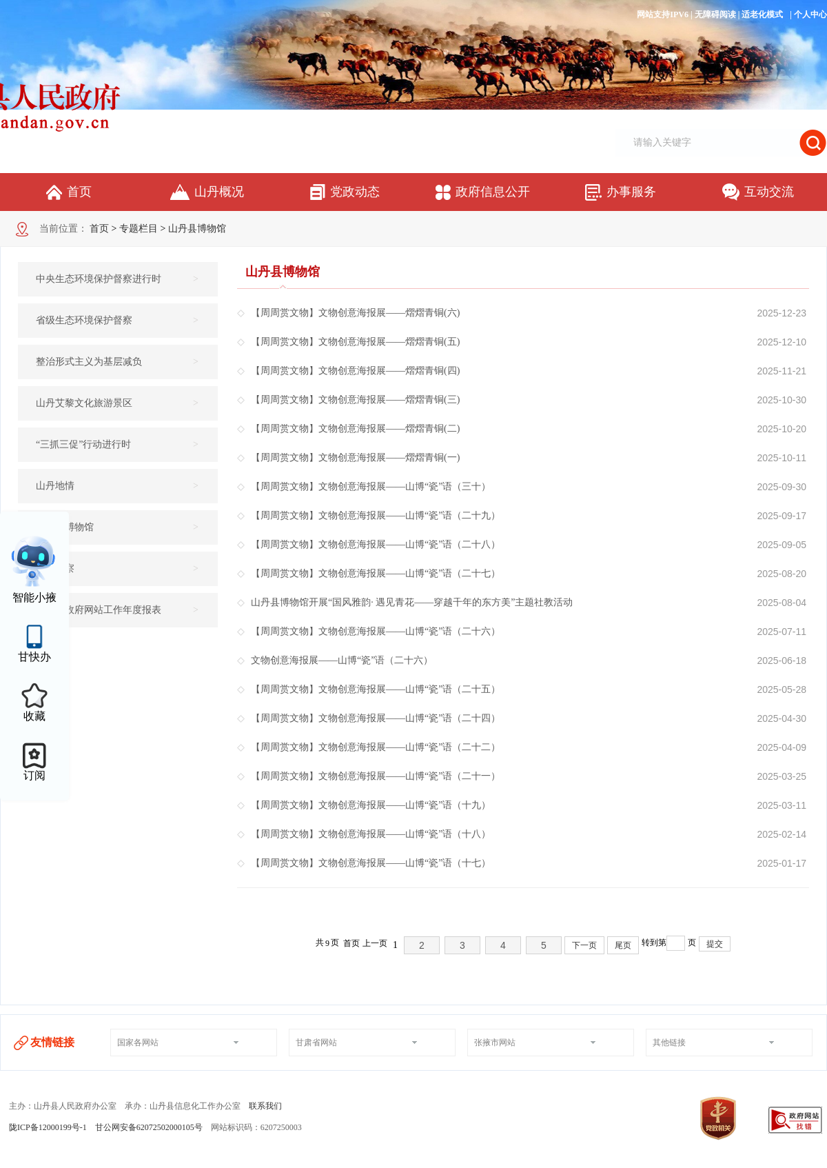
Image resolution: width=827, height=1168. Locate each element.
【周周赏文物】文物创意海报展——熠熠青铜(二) (355, 429)
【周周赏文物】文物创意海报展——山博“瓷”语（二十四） (375, 718)
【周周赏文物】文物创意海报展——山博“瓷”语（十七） (371, 863)
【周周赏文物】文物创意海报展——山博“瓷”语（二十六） (375, 631)
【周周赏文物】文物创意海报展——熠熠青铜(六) (355, 313)
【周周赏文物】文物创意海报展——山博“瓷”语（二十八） (375, 545)
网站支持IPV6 (662, 14)
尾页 (623, 945)
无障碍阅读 (715, 14)
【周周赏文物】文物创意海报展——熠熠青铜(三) (355, 400)
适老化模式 (762, 14)
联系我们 (265, 1106)
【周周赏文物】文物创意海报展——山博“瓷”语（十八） (371, 834)
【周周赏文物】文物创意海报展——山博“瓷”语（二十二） (375, 747)
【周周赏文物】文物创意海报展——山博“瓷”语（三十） (371, 487)
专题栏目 (138, 228)
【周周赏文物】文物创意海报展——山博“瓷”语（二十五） (375, 689)
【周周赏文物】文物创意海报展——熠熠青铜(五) (355, 342)
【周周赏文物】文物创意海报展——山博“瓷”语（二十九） (375, 516)
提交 (714, 944)
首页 (99, 228)
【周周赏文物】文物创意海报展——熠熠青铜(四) (355, 371)
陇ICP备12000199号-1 (48, 1127)
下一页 (584, 945)
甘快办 (34, 657)
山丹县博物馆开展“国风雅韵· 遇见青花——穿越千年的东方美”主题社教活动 (412, 602)
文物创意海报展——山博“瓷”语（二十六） (342, 660)
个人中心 (810, 14)
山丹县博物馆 (197, 228)
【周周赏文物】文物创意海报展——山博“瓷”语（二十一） (375, 776)
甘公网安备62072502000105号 (149, 1127)
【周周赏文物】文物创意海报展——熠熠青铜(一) (355, 458)
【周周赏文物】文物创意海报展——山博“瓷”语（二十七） (375, 573)
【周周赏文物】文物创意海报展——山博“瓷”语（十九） (371, 805)
